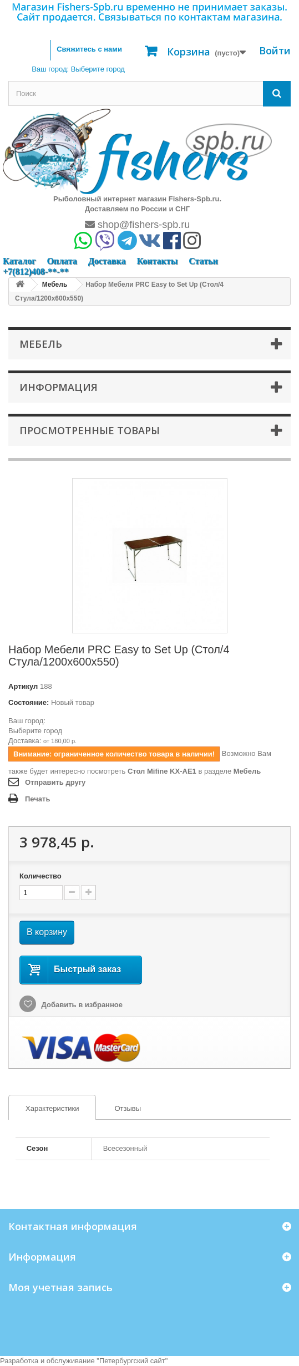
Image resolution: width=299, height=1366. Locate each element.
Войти (275, 50)
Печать (37, 799)
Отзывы (127, 1108)
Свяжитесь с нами (89, 49)
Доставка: (24, 741)
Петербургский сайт (132, 1361)
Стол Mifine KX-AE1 (162, 771)
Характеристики (44, 1109)
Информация (58, 387)
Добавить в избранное (81, 1005)
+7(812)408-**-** (35, 271)
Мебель (247, 771)
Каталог (19, 261)
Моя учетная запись (60, 1287)
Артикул (23, 686)
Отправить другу (55, 782)
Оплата (62, 261)
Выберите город (35, 731)
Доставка (107, 261)
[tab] (52, 1107)
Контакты (157, 261)
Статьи (203, 261)
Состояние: (28, 702)
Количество (40, 876)
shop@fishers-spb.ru (137, 224)
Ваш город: (78, 69)
